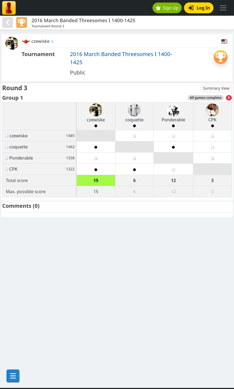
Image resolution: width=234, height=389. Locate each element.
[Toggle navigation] (223, 7)
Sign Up (167, 8)
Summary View (216, 88)
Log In (199, 8)
